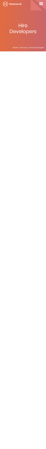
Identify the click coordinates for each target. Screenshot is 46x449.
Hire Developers (37, 48)
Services (24, 48)
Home (15, 48)
